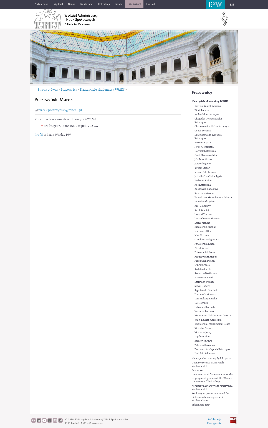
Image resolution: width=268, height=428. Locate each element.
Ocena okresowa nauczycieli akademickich (208, 364)
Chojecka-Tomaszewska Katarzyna (208, 120)
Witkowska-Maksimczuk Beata (212, 324)
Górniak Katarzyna (205, 151)
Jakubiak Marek (203, 159)
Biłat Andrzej (201, 110)
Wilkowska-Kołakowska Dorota (212, 315)
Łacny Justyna (202, 223)
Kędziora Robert (203, 180)
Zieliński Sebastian (204, 353)
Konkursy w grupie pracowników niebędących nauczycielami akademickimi (210, 397)
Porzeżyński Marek (205, 256)
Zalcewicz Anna (203, 341)
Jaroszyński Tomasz (205, 172)
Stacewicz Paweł (203, 277)
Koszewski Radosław (206, 189)
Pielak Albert (201, 248)
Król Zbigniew (202, 206)
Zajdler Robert (202, 336)
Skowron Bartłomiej (206, 273)
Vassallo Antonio (204, 311)
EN (232, 4)
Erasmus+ (197, 370)
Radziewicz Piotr (204, 269)
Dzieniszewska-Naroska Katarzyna (208, 136)
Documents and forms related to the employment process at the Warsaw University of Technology (212, 378)
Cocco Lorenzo (202, 130)
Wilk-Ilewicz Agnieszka (207, 320)
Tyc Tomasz (201, 303)
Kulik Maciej (201, 210)
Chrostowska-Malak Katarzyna (212, 126)
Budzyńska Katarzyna (206, 114)
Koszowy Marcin (204, 193)
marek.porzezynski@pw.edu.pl (60, 110)
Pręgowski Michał (204, 261)
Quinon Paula (202, 265)
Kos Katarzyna (202, 185)
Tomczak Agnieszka (205, 298)
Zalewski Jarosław (204, 345)
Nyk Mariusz (201, 235)
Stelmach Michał (204, 282)
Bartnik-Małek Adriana (207, 106)
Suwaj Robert (202, 286)
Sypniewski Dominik (206, 290)
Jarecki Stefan (202, 168)
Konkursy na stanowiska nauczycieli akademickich (212, 387)
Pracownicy (202, 92)
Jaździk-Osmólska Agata (208, 176)
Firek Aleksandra (204, 147)
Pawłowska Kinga (204, 244)
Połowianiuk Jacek (204, 252)
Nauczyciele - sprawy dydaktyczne (211, 358)
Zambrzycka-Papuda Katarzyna (212, 349)
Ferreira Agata (202, 142)
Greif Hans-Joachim (205, 155)
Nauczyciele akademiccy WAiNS (210, 101)
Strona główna (48, 89)
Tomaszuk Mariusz (205, 294)
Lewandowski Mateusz (207, 218)
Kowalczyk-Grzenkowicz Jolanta (213, 197)
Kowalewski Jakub (204, 201)
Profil (39, 135)
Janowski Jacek (202, 163)
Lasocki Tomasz (203, 214)
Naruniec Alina (202, 231)
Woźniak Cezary (203, 328)
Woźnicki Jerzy (202, 332)
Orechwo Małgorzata (206, 239)
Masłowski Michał (205, 227)
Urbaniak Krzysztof (205, 307)
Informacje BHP (201, 404)
